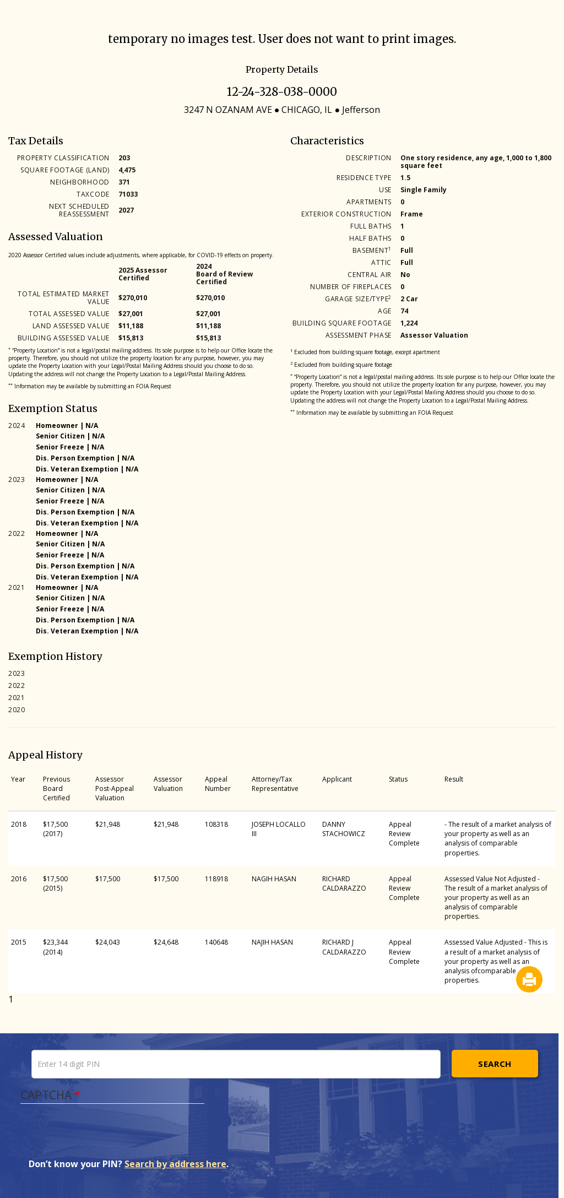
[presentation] (112, 1136)
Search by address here (175, 1164)
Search (495, 1063)
